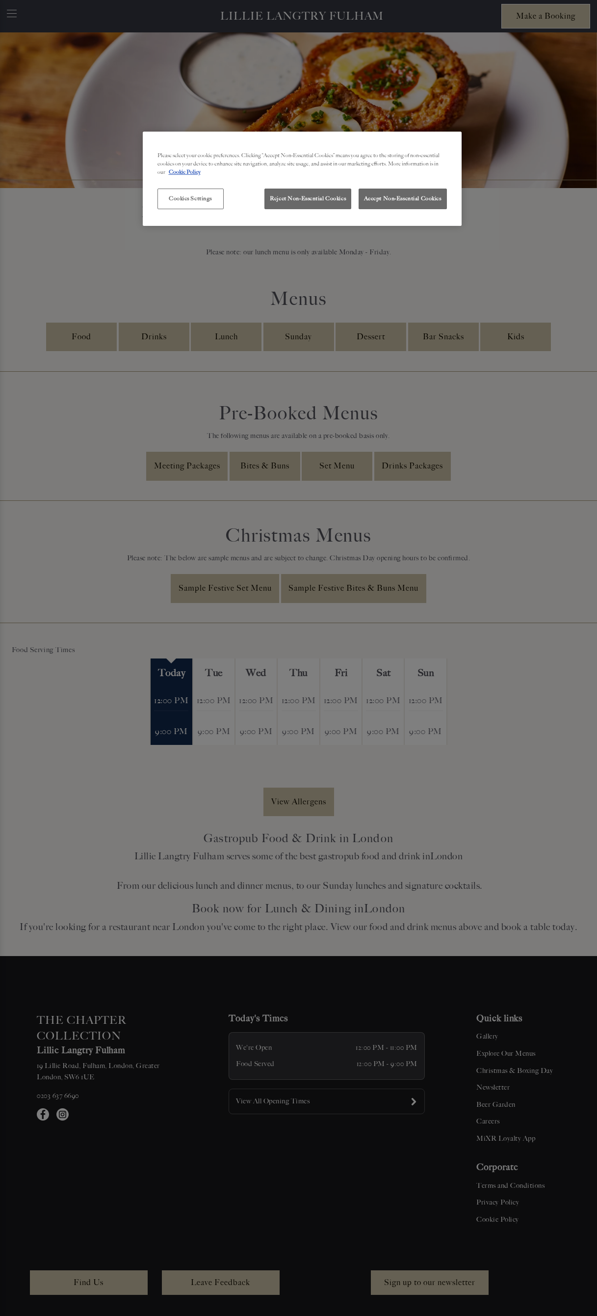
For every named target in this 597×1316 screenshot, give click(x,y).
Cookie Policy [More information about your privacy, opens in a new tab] (185, 171)
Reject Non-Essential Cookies (308, 198)
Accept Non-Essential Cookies (402, 198)
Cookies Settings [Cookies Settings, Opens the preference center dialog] (190, 198)
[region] (302, 179)
